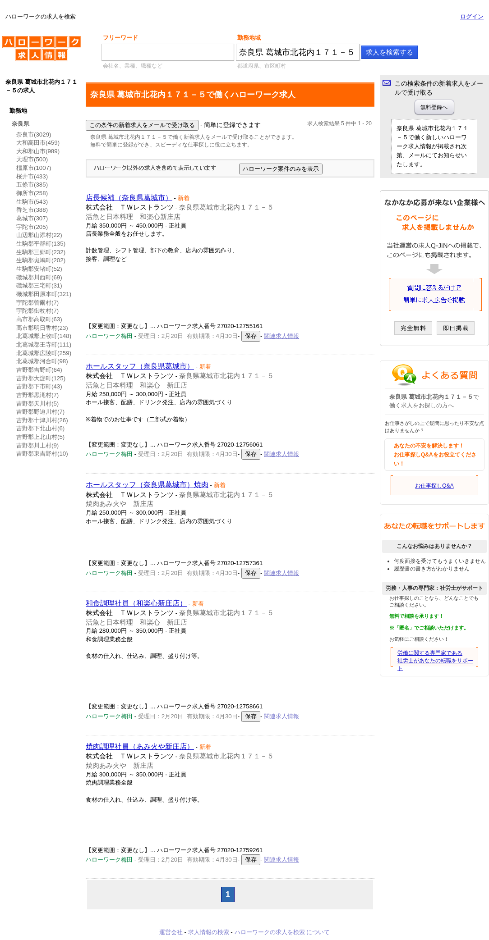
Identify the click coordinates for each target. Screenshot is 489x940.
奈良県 (20, 123)
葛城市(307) (32, 218)
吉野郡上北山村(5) (40, 436)
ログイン (472, 16)
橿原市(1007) (33, 167)
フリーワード (120, 37)
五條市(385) (32, 184)
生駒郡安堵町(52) (39, 268)
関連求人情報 (281, 336)
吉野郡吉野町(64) (39, 369)
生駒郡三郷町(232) (40, 252)
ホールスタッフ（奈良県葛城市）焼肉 (147, 484)
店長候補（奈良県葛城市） (129, 197)
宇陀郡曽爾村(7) (37, 302)
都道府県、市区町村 (261, 66)
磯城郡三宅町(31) (39, 285)
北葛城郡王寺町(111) (43, 344)
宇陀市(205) (32, 227)
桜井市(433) (32, 176)
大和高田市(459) (38, 142)
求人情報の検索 (208, 932)
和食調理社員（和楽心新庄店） (136, 603)
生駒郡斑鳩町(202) (40, 260)
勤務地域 (249, 37)
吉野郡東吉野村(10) (42, 453)
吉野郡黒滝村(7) (37, 395)
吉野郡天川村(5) (37, 403)
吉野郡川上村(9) (37, 445)
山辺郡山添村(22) (39, 235)
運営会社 (171, 932)
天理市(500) (32, 159)
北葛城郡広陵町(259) (43, 353)
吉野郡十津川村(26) (42, 420)
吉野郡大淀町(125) (40, 378)
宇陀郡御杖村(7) (37, 310)
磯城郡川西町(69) (39, 277)
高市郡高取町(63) (39, 319)
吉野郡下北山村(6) (40, 428)
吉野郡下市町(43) (39, 386)
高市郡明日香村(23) (42, 327)
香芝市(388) (32, 209)
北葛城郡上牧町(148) (43, 336)
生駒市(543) (32, 201)
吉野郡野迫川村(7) (40, 411)
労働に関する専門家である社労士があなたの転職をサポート (435, 660)
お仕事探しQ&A (434, 486)
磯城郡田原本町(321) (43, 294)
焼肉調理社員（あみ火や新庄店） (140, 746)
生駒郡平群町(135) (40, 243)
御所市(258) (32, 193)
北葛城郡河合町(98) (42, 361)
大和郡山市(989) (38, 151)
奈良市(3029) (33, 134)
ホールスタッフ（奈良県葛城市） (140, 366)
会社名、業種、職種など (132, 66)
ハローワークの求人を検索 (41, 52)
